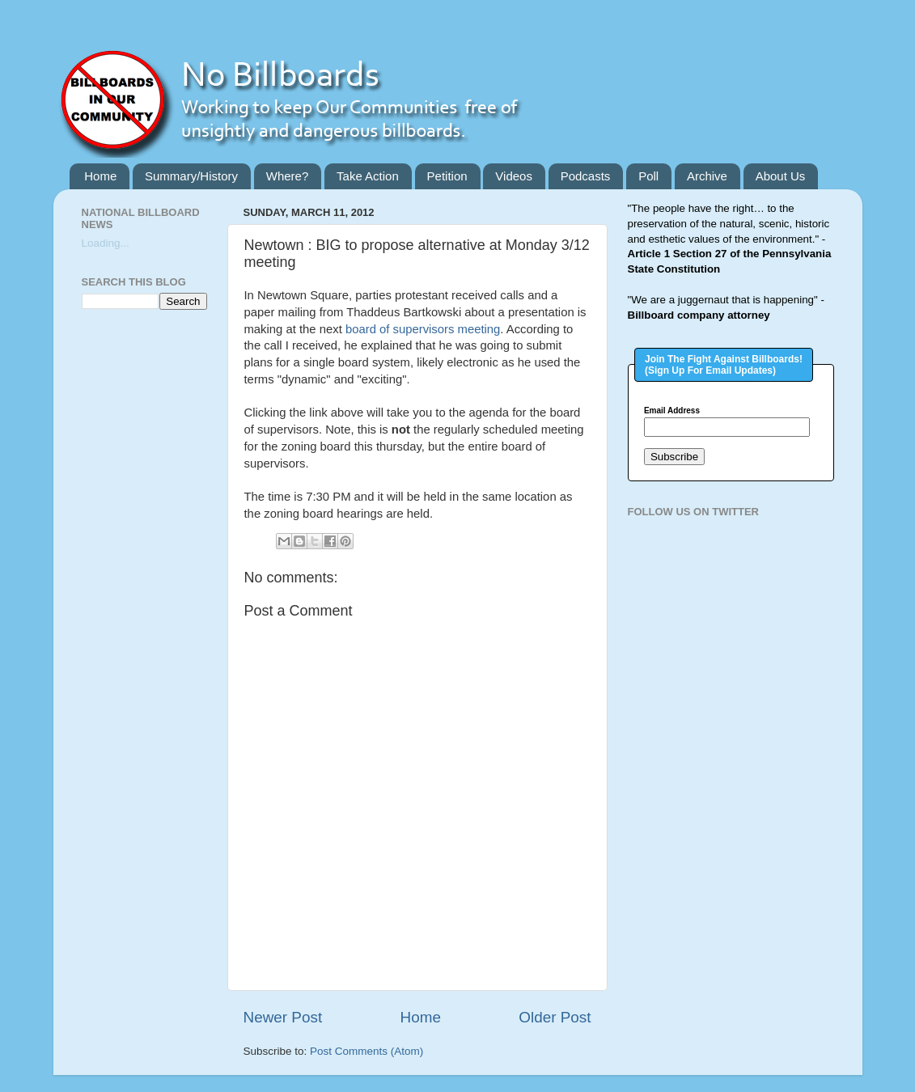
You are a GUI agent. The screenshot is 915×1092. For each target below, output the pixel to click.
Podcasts (586, 176)
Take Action (368, 176)
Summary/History (191, 176)
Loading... (105, 243)
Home (100, 176)
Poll (648, 176)
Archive (707, 176)
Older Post (555, 1017)
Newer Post (283, 1017)
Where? (287, 176)
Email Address (672, 411)
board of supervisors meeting (422, 329)
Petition (447, 176)
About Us (781, 176)
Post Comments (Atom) (366, 1051)
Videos (513, 176)
